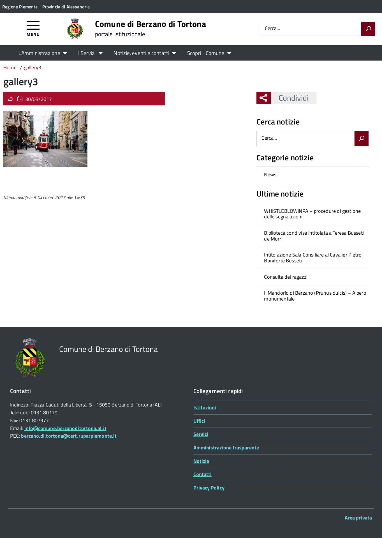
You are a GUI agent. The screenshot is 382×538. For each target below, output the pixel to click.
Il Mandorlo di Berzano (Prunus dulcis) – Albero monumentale (315, 296)
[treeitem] (312, 175)
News (270, 174)
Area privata (358, 517)
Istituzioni (204, 407)
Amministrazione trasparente (226, 447)
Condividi (290, 98)
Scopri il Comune (205, 53)
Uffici (199, 421)
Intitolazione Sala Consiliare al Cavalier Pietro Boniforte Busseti (313, 257)
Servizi (201, 434)
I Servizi (87, 53)
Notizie (201, 461)
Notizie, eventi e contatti (141, 53)
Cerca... (272, 29)
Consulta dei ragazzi (285, 277)
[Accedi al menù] (33, 28)
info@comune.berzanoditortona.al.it (65, 428)
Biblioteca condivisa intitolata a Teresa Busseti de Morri (314, 236)
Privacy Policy (208, 487)
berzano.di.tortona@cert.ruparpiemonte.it (69, 436)
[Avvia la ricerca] (368, 29)
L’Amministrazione (39, 53)
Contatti (202, 474)
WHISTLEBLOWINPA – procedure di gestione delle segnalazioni (312, 214)
